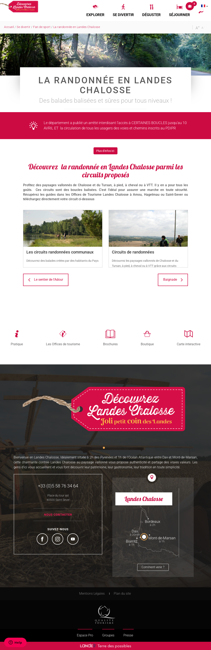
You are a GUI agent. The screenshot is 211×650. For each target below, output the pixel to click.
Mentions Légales (92, 593)
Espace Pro (85, 635)
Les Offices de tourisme (63, 344)
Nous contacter (58, 514)
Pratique (17, 344)
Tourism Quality (105, 614)
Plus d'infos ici (105, 150)
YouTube (73, 539)
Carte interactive (188, 344)
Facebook (43, 539)
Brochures (110, 344)
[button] (95, 10)
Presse (128, 635)
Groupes (108, 635)
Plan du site (122, 593)
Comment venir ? (153, 567)
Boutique (147, 344)
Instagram (58, 539)
